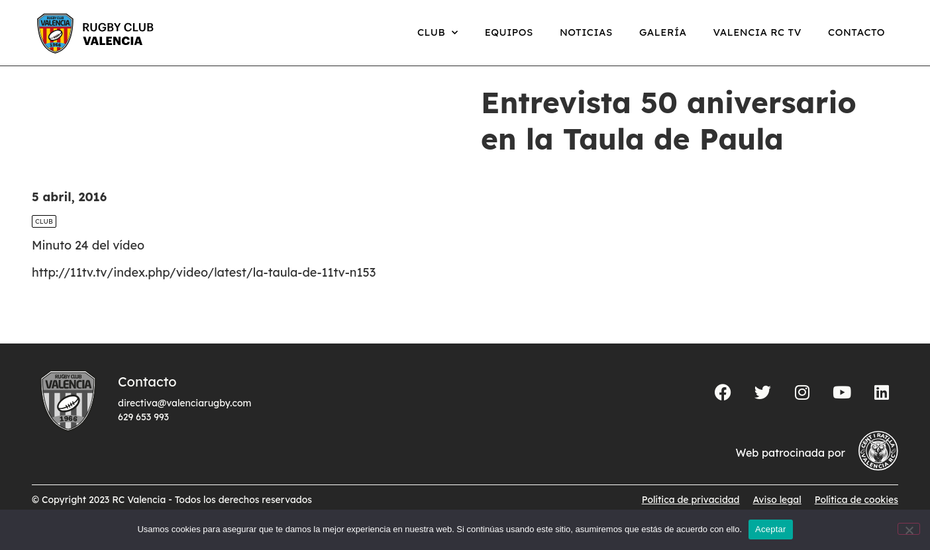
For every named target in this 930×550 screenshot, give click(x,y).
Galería (663, 32)
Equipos (509, 32)
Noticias (586, 32)
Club (437, 33)
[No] (909, 529)
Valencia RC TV (757, 32)
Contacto (856, 32)
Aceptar (770, 529)
